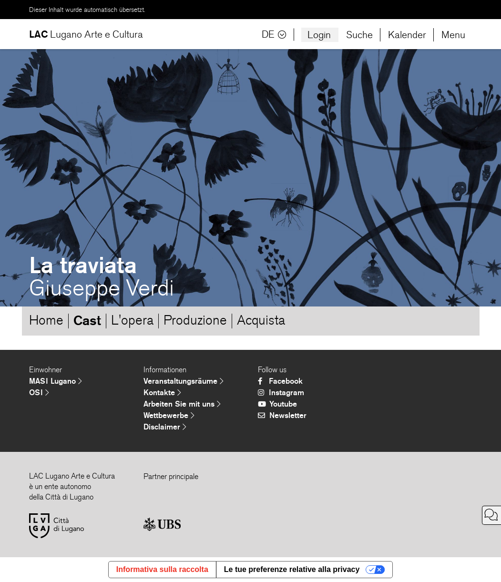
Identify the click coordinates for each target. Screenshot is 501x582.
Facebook (280, 381)
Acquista (261, 320)
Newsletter (282, 415)
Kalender (407, 34)
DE (274, 34)
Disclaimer (164, 427)
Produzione (195, 320)
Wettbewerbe (168, 415)
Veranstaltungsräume (183, 381)
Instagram (281, 393)
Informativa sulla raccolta (162, 569)
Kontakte (162, 393)
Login (319, 34)
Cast (87, 320)
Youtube (277, 404)
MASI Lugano (55, 381)
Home (46, 320)
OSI (39, 393)
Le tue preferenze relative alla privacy (292, 569)
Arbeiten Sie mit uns (182, 404)
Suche (359, 34)
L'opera (132, 320)
